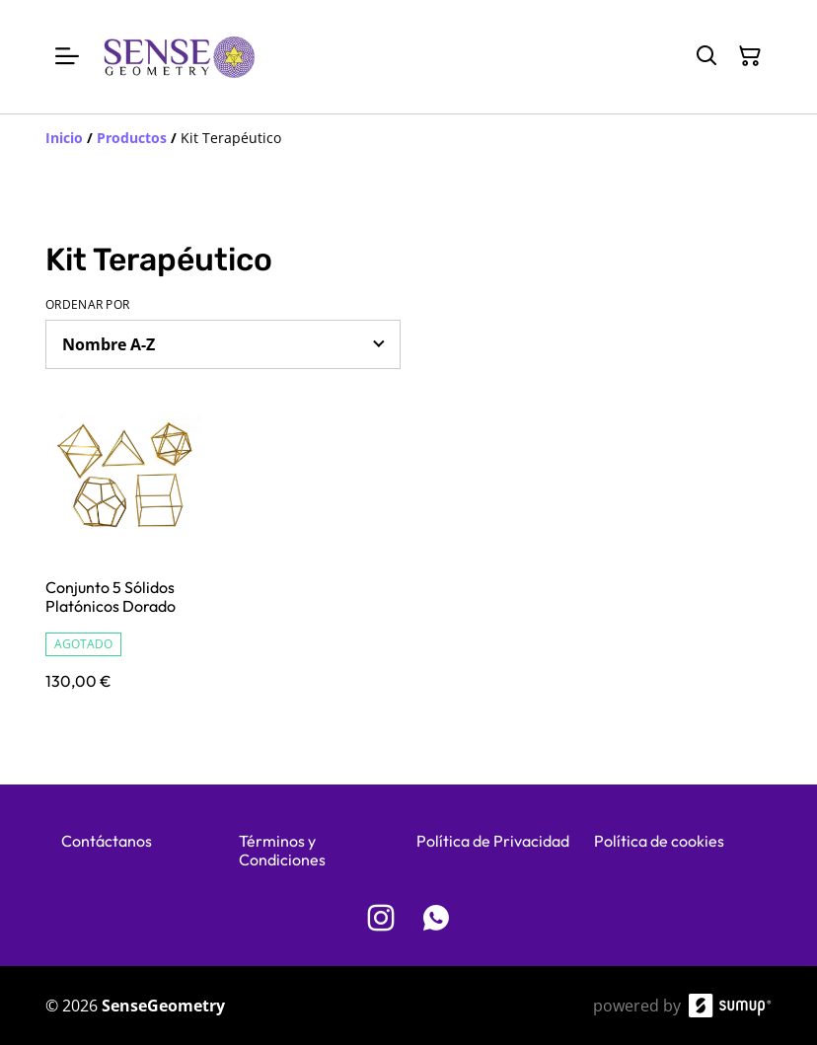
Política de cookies (659, 841)
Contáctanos (106, 841)
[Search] (706, 56)
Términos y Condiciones (282, 850)
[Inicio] (64, 137)
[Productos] (132, 137)
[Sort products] (223, 344)
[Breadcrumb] (408, 138)
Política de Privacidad (492, 841)
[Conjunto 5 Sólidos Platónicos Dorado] (130, 561)
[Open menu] (67, 56)
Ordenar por (87, 305)
